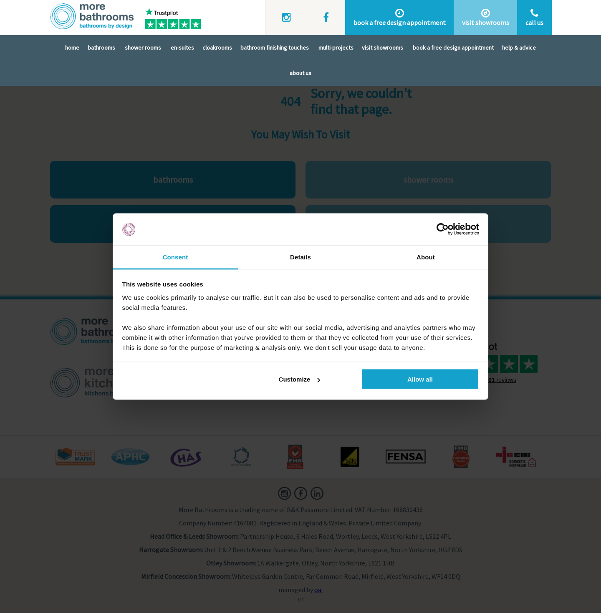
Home (72, 47)
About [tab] (426, 256)
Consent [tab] (175, 256)
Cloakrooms (217, 47)
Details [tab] (300, 256)
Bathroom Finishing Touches (274, 47)
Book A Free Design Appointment (453, 47)
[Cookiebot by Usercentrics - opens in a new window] (442, 229)
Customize (300, 379)
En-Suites (182, 47)
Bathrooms (101, 47)
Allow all (420, 379)
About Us (300, 73)
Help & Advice (519, 47)
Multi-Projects (336, 47)
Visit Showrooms (382, 47)
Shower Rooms (143, 47)
